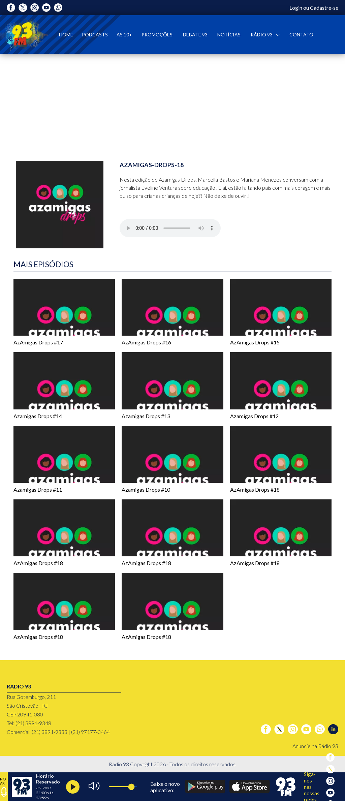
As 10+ (124, 34)
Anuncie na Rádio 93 (315, 746)
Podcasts (95, 34)
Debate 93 (195, 34)
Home (66, 34)
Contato (301, 34)
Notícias (229, 34)
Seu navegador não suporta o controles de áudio (170, 228)
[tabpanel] (172, 102)
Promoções (157, 34)
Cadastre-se (324, 7)
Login (295, 7)
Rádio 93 (262, 34)
